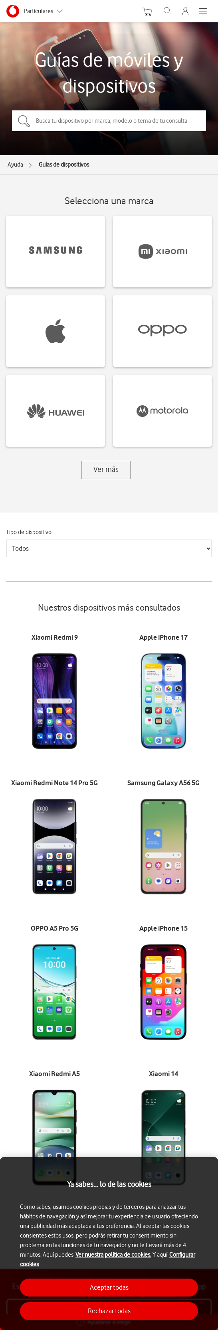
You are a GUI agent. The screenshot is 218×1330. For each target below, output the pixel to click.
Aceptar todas (109, 1287)
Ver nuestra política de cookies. (113, 1254)
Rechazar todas (109, 1311)
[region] (109, 1243)
